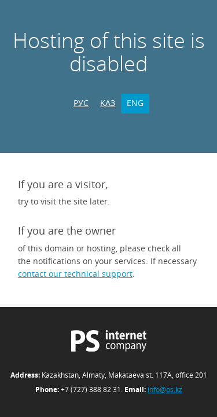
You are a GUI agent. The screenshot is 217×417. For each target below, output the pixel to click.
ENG (135, 102)
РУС (81, 102)
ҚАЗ (107, 102)
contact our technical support (75, 273)
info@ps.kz (165, 389)
